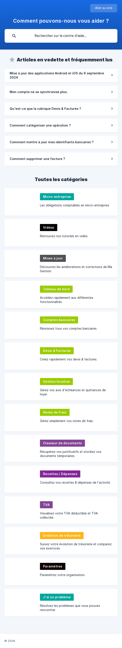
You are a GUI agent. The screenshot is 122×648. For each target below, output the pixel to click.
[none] (103, 8)
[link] (61, 75)
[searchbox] (61, 36)
